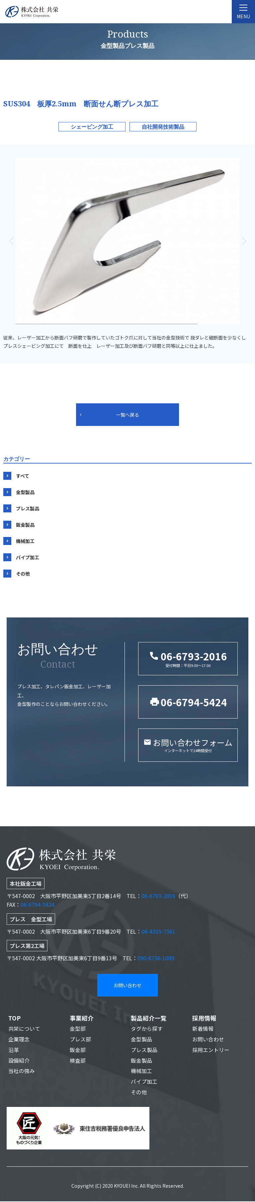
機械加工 (25, 541)
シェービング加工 (92, 126)
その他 (23, 573)
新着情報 (202, 1029)
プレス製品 (27, 508)
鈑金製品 (25, 524)
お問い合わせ (127, 985)
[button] (243, 241)
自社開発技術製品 (163, 126)
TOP (14, 1018)
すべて (22, 475)
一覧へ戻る (127, 414)
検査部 (78, 1061)
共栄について (24, 1029)
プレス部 (80, 1040)
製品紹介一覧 (149, 1018)
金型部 (78, 1029)
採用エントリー (210, 1050)
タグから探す (147, 1029)
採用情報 (204, 1018)
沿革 (13, 1050)
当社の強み (21, 1072)
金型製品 (25, 492)
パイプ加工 (27, 557)
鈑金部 (78, 1050)
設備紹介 (19, 1061)
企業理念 (19, 1040)
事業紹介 (82, 1018)
